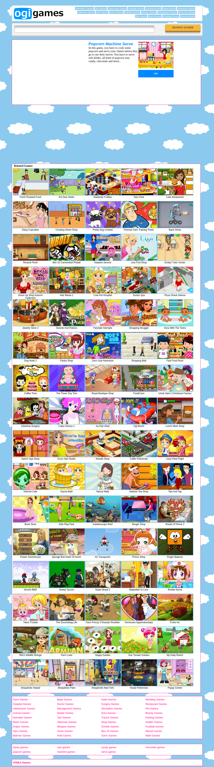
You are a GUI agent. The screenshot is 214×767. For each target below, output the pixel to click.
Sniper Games (21, 726)
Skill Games (101, 8)
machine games (66, 751)
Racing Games (187, 16)
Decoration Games (84, 8)
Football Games (154, 726)
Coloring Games (153, 8)
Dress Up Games (186, 12)
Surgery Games (110, 704)
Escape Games (148, 12)
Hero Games (20, 731)
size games (63, 747)
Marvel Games (153, 731)
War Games (141, 16)
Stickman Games (67, 722)
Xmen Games (65, 731)
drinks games (20, 747)
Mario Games (20, 722)
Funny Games (116, 12)
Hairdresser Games (24, 708)
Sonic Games (109, 735)
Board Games (169, 8)
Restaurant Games (156, 704)
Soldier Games (153, 722)
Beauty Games (153, 713)
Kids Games (102, 12)
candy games (108, 747)
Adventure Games (186, 8)
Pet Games (151, 708)
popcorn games (22, 751)
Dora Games (108, 713)
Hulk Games (64, 735)
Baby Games (64, 699)
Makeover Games (86, 12)
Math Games (152, 735)
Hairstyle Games (22, 717)
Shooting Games (171, 16)
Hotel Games (108, 699)
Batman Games (22, 735)
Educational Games (167, 12)
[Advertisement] (45, 69)
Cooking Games (136, 8)
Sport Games (154, 16)
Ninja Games (108, 722)
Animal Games (21, 713)
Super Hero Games (117, 8)
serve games (108, 751)
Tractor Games (109, 717)
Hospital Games (22, 704)
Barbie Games (65, 713)
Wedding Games (155, 699)
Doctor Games (65, 704)
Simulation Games (111, 708)
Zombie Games (110, 726)
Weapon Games (66, 726)
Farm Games (20, 699)
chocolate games (155, 747)
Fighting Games (132, 12)
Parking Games (154, 717)
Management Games (69, 708)
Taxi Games (64, 717)
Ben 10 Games (109, 731)
